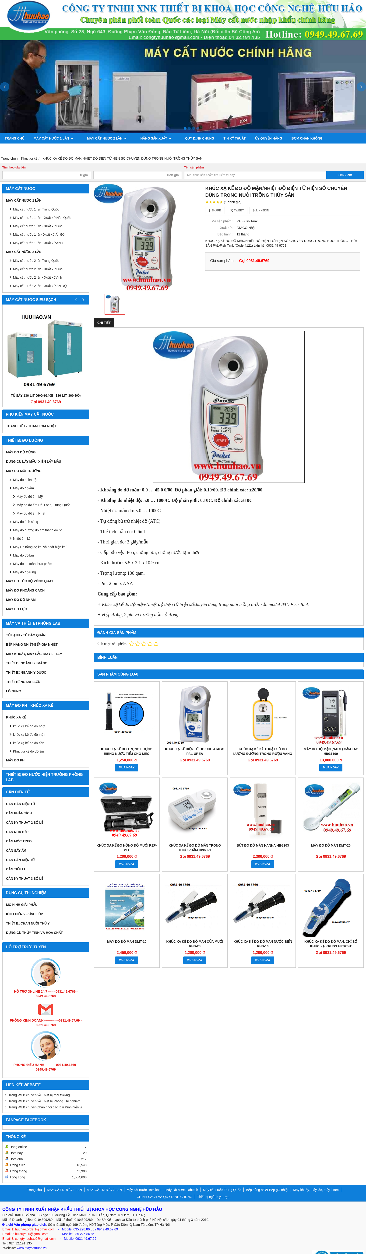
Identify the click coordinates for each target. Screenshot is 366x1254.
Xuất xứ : (226, 217)
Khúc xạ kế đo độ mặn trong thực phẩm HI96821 (195, 837)
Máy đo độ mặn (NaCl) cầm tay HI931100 (331, 741)
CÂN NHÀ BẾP (17, 821)
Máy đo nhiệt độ (24, 469)
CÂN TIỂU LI (15, 859)
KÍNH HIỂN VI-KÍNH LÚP (24, 904)
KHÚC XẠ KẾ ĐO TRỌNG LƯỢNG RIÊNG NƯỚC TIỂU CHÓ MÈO (126, 741)
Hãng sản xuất (146, 138)
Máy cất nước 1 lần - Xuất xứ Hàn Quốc (42, 207)
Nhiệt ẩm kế (22, 528)
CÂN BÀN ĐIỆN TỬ (20, 793)
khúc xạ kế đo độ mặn (29, 724)
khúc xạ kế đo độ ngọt (29, 716)
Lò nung (13, 681)
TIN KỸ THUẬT (221, 138)
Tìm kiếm (345, 165)
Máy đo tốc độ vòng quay (29, 571)
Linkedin (261, 200)
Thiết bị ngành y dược (26, 662)
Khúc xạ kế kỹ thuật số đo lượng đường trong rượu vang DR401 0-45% (262, 743)
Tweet (237, 200)
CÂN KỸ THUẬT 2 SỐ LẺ (24, 812)
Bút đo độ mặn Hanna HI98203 (263, 835)
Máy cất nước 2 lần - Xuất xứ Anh (37, 267)
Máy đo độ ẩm (23, 478)
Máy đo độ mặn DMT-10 (126, 931)
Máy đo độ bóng (333, 138)
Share (215, 200)
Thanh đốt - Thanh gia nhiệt (31, 416)
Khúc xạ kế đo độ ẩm (28, 741)
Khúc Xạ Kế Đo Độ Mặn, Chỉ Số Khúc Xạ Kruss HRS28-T (330, 933)
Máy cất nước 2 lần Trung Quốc (36, 250)
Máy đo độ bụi (23, 545)
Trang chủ (14, 138)
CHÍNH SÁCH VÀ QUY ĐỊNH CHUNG (164, 1186)
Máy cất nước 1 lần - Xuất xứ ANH (38, 233)
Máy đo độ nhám (21, 589)
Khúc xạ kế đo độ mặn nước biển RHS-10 (262, 933)
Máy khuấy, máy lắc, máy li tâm (34, 643)
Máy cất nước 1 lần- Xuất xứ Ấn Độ (39, 224)
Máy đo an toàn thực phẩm (32, 553)
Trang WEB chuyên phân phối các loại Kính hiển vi (45, 1097)
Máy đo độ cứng (21, 442)
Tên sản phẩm (194, 157)
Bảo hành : (225, 224)
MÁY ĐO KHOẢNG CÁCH (25, 580)
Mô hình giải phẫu (22, 894)
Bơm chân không (293, 138)
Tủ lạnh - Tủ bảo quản (26, 625)
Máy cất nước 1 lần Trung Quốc (36, 199)
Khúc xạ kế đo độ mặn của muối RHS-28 (194, 933)
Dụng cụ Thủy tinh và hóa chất (34, 922)
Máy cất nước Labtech (181, 1179)
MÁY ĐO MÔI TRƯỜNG (24, 460)
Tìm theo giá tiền (14, 157)
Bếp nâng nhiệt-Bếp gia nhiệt (32, 634)
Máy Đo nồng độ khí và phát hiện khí (40, 537)
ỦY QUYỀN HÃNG (255, 138)
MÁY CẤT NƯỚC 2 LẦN (102, 138)
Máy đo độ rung (24, 562)
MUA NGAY (126, 757)
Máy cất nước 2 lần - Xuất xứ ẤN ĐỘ (40, 275)
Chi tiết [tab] (104, 312)
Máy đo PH (15, 750)
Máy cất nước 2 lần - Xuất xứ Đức (38, 259)
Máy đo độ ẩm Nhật (31, 503)
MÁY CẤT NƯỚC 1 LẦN (53, 138)
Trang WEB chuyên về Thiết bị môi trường (39, 1085)
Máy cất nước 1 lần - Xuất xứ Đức (38, 216)
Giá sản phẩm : (223, 250)
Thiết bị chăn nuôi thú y (28, 913)
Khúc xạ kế (16, 707)
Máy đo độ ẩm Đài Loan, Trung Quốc (43, 495)
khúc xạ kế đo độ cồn (28, 733)
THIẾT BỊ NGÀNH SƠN (23, 671)
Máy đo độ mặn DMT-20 (331, 835)
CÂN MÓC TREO (19, 831)
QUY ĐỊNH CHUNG (186, 138)
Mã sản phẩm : (222, 211)
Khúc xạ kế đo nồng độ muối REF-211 (127, 837)
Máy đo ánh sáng (25, 511)
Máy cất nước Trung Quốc (222, 1179)
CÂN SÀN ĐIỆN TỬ (20, 849)
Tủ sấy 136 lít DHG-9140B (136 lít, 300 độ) (46, 385)
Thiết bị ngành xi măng (26, 653)
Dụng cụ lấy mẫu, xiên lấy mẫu (33, 451)
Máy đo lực (16, 599)
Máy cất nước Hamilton (144, 1179)
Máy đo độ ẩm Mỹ (30, 486)
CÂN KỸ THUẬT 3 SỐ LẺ (24, 868)
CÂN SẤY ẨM (16, 840)
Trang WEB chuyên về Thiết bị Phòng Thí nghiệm (44, 1091)
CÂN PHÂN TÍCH (19, 803)
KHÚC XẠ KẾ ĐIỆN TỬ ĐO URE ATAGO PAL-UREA (194, 741)
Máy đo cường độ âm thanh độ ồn (38, 520)
